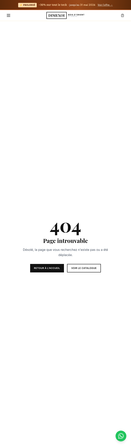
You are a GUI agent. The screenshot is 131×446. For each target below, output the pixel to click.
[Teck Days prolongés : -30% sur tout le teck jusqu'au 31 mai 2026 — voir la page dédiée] (65, 5)
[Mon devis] (122, 15)
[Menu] (8, 15)
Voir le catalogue (84, 268)
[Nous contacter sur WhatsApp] (121, 436)
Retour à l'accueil (47, 268)
